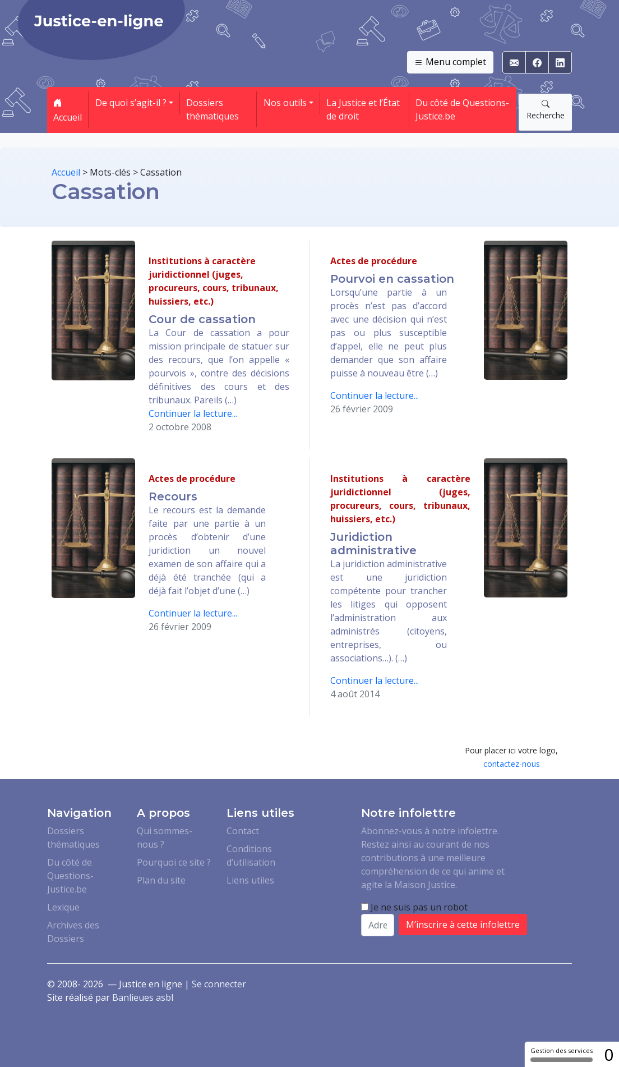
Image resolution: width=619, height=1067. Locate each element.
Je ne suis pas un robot (414, 907)
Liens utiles (250, 880)
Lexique (63, 907)
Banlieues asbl (142, 997)
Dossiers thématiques (212, 109)
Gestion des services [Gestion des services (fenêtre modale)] (561, 1054)
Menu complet (450, 62)
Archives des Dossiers (73, 932)
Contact (243, 831)
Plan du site (161, 880)
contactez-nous (511, 763)
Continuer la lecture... (193, 413)
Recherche (545, 109)
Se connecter (219, 984)
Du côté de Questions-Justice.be (462, 109)
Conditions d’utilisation (251, 855)
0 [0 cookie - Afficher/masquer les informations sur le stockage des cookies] (608, 1054)
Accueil (67, 109)
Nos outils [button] (285, 102)
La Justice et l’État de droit (363, 109)
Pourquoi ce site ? (174, 862)
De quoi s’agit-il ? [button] (131, 102)
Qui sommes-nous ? (164, 837)
